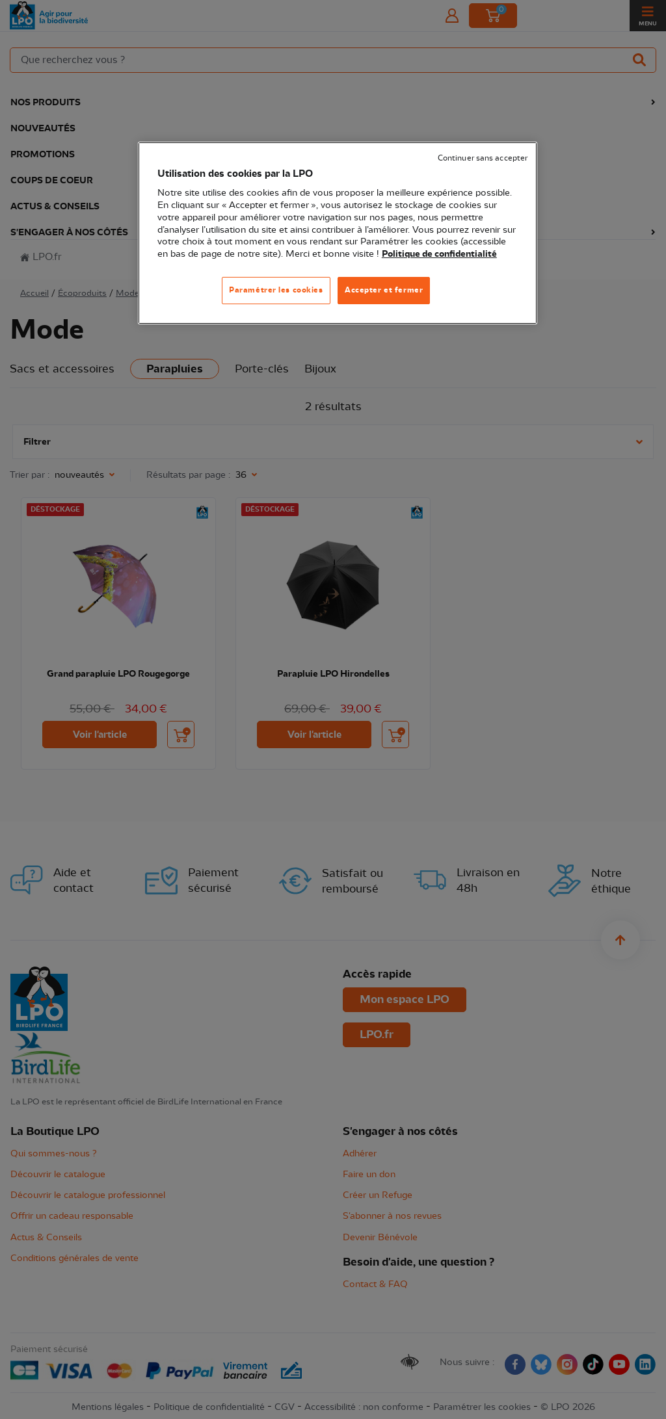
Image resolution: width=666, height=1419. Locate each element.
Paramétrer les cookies (276, 289)
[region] (337, 233)
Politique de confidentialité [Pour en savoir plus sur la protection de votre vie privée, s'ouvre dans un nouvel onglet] (439, 254)
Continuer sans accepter (482, 158)
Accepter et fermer (384, 289)
